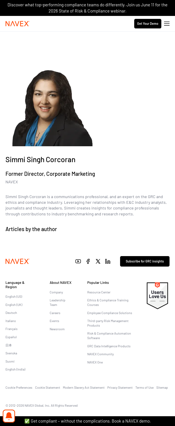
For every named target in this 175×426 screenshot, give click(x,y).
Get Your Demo (147, 23)
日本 (8, 345)
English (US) (13, 296)
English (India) (15, 369)
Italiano (10, 321)
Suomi (10, 361)
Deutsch (11, 313)
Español (11, 337)
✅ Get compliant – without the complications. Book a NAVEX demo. (87, 420)
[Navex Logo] (17, 23)
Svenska (11, 353)
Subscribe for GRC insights (145, 261)
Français (11, 329)
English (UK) (13, 305)
